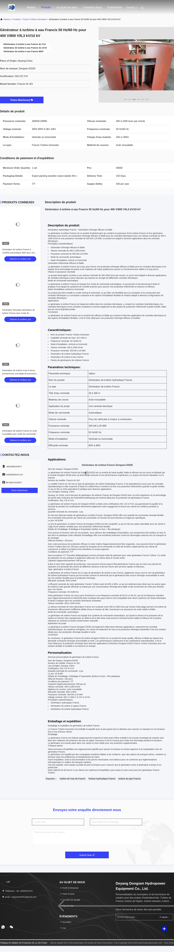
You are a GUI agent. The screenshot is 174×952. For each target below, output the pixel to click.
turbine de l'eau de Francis (72, 778)
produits (16, 19)
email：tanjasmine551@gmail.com (19, 897)
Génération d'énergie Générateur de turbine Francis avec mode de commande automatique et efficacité (18, 313)
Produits (46, 7)
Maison (31, 7)
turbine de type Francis (129, 778)
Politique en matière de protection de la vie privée (23, 943)
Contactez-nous (92, 7)
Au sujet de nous (67, 7)
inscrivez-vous (165, 917)
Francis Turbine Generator (34, 19)
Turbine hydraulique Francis (101, 778)
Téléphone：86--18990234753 (17, 891)
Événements (115, 7)
